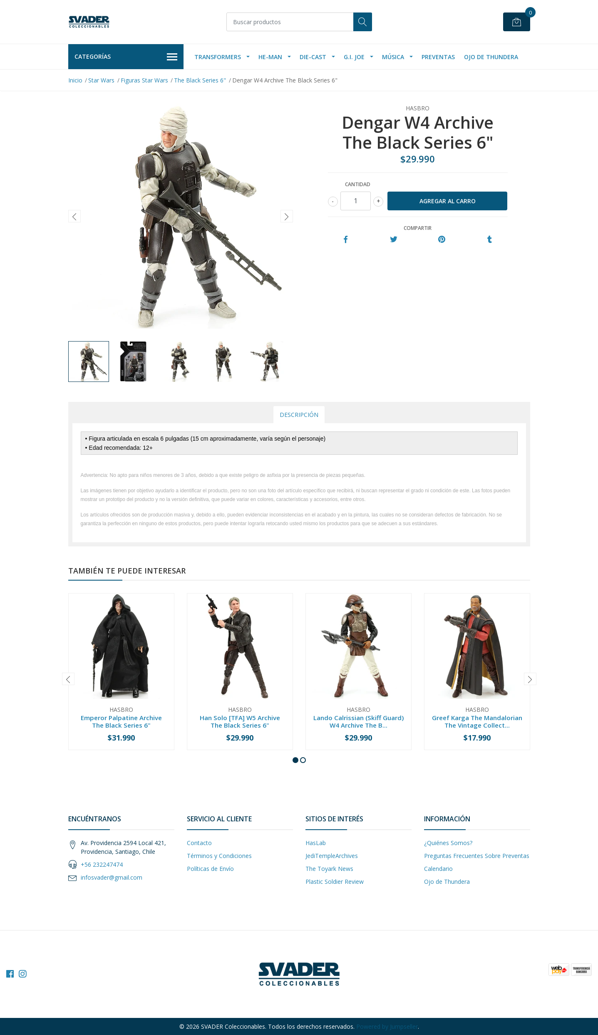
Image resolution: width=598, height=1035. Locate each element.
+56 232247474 (102, 864)
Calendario (438, 869)
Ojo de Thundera (491, 57)
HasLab (315, 843)
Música (393, 57)
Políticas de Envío (210, 869)
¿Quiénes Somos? (448, 843)
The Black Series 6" (200, 80)
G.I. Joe (354, 57)
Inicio (75, 80)
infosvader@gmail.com (111, 877)
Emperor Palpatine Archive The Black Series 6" (121, 721)
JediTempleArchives (331, 856)
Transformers (217, 57)
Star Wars (101, 80)
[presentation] (74, 216)
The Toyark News (329, 869)
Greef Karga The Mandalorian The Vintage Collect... (477, 721)
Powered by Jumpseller (387, 1026)
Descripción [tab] (299, 415)
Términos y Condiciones (219, 856)
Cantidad (357, 184)
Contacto (199, 843)
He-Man (270, 57)
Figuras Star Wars (144, 80)
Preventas (438, 57)
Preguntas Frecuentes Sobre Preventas (476, 856)
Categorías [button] (126, 57)
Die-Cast (313, 57)
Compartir (418, 228)
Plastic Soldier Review (334, 881)
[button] (295, 760)
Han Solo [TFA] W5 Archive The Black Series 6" (240, 721)
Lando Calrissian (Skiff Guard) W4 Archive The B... (358, 721)
